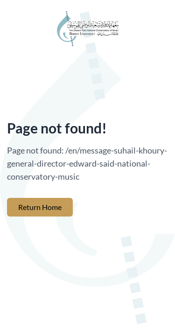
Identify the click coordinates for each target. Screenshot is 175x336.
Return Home (40, 207)
